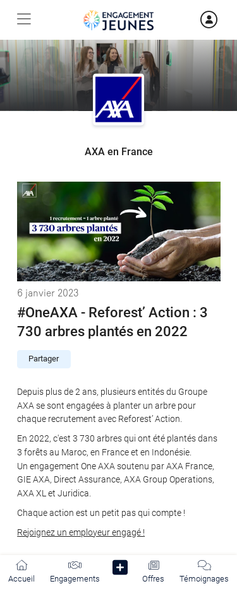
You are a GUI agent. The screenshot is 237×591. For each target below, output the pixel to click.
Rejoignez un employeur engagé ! (81, 532)
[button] (120, 570)
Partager (43, 358)
